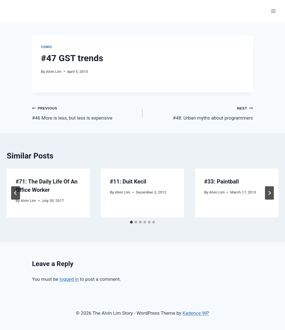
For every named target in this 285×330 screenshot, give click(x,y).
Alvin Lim (54, 71)
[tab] (131, 222)
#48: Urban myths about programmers (200, 112)
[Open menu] (273, 11)
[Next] (269, 193)
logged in (69, 279)
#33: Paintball (221, 181)
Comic (46, 47)
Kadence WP (196, 313)
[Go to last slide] (15, 193)
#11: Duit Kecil (128, 181)
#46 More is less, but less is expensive (85, 112)
